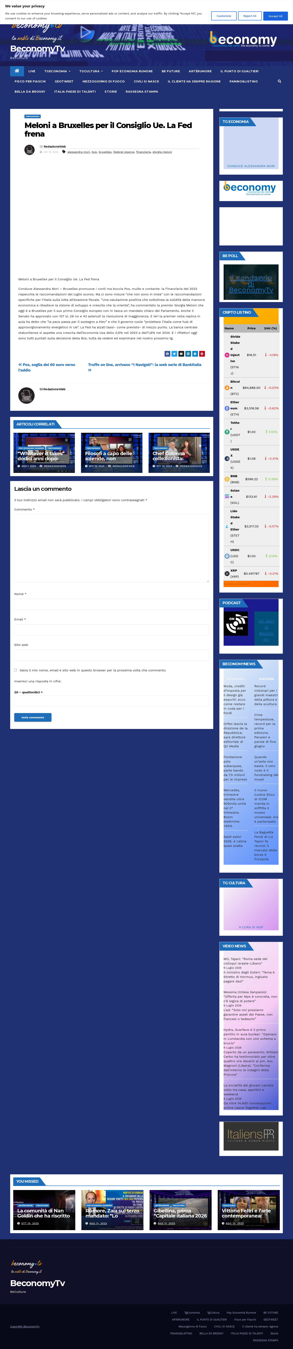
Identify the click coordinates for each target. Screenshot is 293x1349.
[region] (146, 12)
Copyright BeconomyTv (24, 1326)
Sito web (21, 645)
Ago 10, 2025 (235, 1223)
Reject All (247, 16)
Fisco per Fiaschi (30, 81)
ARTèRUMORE (200, 71)
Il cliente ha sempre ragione (194, 81)
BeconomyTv (37, 48)
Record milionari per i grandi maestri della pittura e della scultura (266, 695)
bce (94, 151)
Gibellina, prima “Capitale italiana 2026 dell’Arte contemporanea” (180, 1218)
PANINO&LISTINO (244, 81)
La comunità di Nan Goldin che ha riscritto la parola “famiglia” (43, 1216)
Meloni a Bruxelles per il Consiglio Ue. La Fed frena (108, 130)
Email (20, 619)
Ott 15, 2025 (30, 1223)
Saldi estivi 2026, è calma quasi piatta (235, 841)
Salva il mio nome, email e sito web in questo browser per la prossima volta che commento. (93, 670)
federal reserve (123, 151)
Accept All (275, 16)
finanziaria (143, 151)
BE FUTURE (171, 71)
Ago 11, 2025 (98, 1223)
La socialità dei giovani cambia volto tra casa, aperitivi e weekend (248, 1089)
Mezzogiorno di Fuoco (104, 81)
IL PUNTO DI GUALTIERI (240, 71)
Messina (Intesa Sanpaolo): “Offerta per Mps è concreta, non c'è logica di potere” (250, 996)
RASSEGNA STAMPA (142, 91)
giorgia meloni (162, 151)
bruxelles (105, 151)
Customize (220, 16)
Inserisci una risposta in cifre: (37, 681)
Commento (24, 509)
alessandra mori (79, 151)
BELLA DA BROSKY (30, 91)
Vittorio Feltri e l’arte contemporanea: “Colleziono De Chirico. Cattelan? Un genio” (249, 1218)
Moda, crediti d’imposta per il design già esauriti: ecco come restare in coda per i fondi (235, 699)
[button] (279, 81)
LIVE (31, 71)
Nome (20, 594)
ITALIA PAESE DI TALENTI (75, 91)
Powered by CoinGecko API (237, 584)
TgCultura (91, 71)
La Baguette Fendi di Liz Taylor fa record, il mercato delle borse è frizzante (265, 845)
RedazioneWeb (55, 146)
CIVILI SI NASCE (146, 81)
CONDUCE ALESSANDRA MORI (251, 166)
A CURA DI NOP (251, 927)
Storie (111, 91)
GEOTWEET (64, 81)
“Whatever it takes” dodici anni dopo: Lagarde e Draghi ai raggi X (41, 461)
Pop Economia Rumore (132, 71)
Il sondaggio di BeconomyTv (251, 283)
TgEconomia (57, 71)
